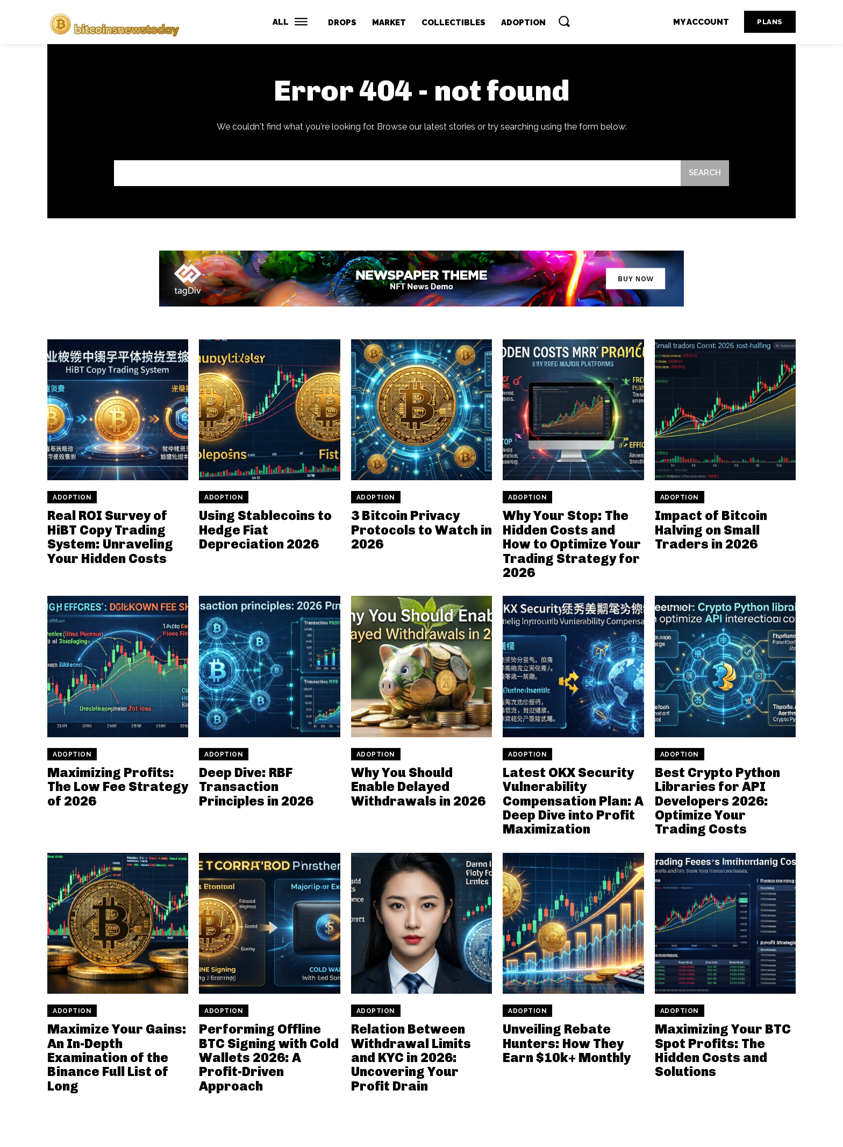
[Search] (705, 173)
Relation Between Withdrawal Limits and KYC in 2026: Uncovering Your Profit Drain (411, 1057)
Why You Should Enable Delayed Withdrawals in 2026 (418, 787)
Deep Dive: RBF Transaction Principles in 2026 (256, 787)
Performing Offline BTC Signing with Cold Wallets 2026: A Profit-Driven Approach (269, 1057)
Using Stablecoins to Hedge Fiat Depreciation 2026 (265, 530)
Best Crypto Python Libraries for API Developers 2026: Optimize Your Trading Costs (717, 801)
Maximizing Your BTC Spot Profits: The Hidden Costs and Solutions (723, 1050)
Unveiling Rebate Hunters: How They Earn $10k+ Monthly (567, 1043)
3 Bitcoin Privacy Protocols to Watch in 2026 (421, 530)
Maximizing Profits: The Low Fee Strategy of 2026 (117, 787)
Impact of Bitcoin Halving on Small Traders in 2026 (711, 530)
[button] (564, 21)
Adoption (72, 498)
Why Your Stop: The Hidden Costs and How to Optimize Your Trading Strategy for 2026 (572, 544)
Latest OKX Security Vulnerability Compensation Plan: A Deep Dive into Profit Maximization (573, 801)
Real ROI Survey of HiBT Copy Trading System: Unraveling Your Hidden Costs (110, 537)
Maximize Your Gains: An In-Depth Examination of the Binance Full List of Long (117, 1057)
